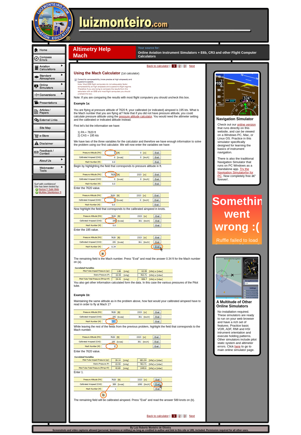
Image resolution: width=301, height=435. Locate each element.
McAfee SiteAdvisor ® (50, 192)
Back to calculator (158, 66)
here (237, 346)
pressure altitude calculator (135, 116)
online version (246, 124)
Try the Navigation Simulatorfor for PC (235, 172)
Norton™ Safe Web (49, 189)
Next (192, 66)
